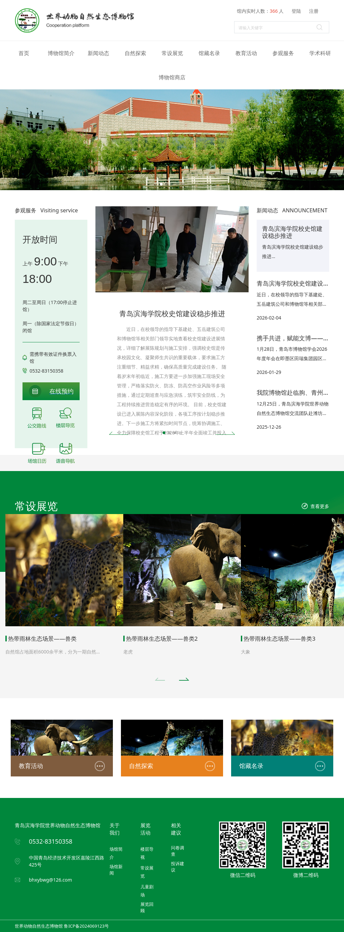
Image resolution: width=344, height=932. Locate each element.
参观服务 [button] (283, 53)
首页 (23, 53)
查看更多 (319, 506)
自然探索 (135, 53)
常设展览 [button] (172, 53)
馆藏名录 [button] (209, 53)
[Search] (281, 27)
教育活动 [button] (246, 53)
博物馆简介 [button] (61, 53)
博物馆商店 (172, 77)
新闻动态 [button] (98, 53)
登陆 (296, 11)
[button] (161, 184)
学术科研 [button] (320, 53)
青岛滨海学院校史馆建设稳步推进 (172, 313)
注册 (313, 11)
